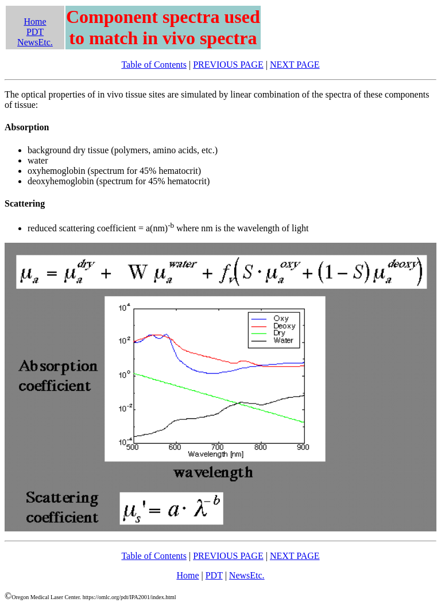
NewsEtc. (35, 42)
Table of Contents (154, 64)
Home (35, 21)
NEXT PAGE (295, 64)
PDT (35, 32)
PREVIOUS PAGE (228, 64)
